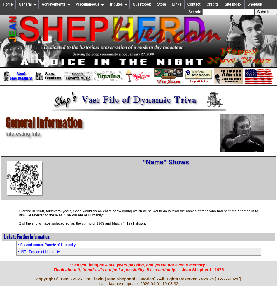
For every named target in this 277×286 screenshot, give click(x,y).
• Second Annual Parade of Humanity (47, 245)
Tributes (118, 4)
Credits (213, 4)
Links (176, 4)
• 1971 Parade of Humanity (39, 252)
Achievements (56, 4)
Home (8, 4)
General (28, 4)
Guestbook (142, 4)
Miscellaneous (89, 4)
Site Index (233, 4)
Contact (194, 4)
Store (161, 4)
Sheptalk (255, 4)
